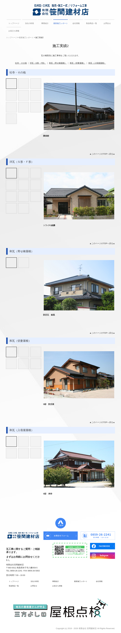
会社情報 (76, 23)
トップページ (13, 23)
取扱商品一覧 (91, 23)
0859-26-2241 (16, 571)
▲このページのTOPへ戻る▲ (102, 154)
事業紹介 (45, 23)
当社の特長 (29, 23)
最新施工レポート (60, 23)
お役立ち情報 (13, 31)
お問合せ (107, 23)
